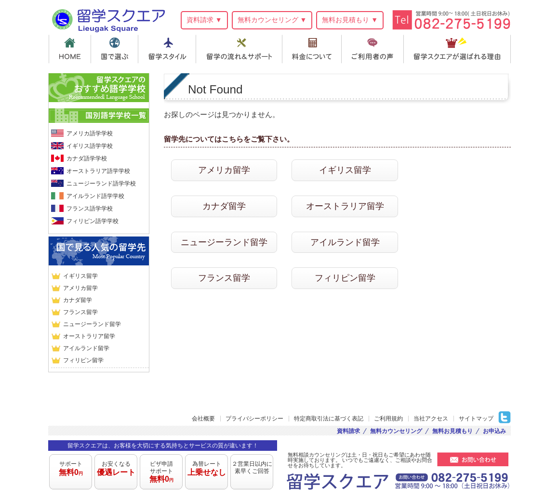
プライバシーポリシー (254, 418)
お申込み (494, 431)
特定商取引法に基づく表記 (328, 418)
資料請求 (348, 431)
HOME (69, 49)
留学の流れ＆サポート (240, 49)
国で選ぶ (115, 49)
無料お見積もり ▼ (350, 20)
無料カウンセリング (396, 431)
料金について (314, 49)
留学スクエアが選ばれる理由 (458, 49)
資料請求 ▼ (204, 20)
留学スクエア (108, 19)
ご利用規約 (388, 418)
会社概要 (203, 418)
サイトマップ (476, 418)
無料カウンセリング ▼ (272, 20)
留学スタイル (168, 49)
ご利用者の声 (375, 49)
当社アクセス (430, 418)
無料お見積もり (452, 431)
